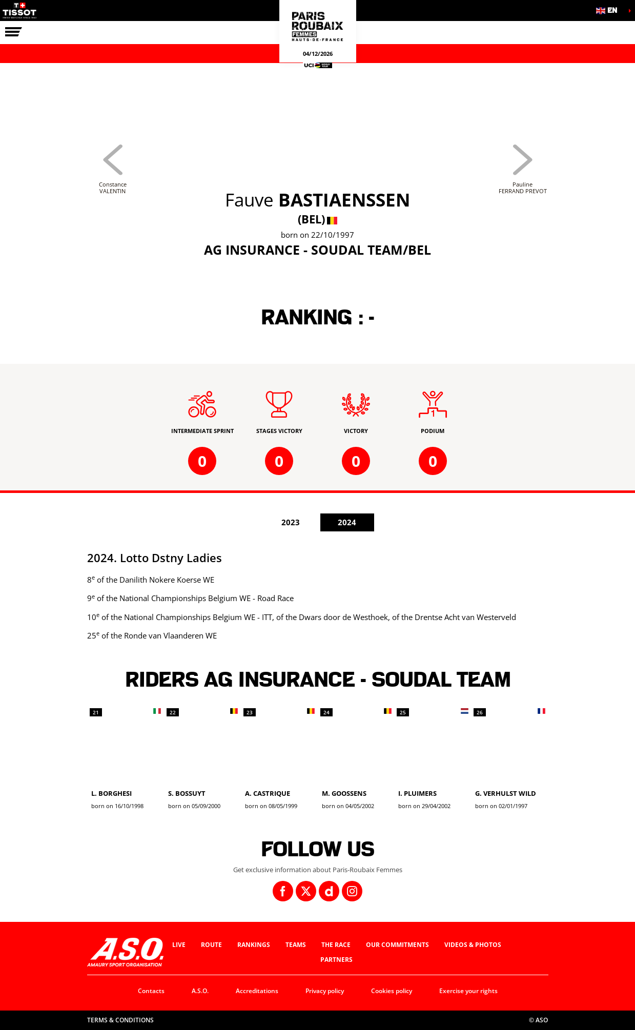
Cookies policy (391, 990)
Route (211, 944)
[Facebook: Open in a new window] (283, 891)
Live (179, 944)
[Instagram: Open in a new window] (352, 891)
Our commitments (397, 944)
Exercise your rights (468, 990)
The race (336, 944)
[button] (609, 10)
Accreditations (257, 990)
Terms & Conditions (120, 1020)
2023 (290, 522)
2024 (347, 522)
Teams (295, 944)
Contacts (151, 990)
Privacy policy (324, 990)
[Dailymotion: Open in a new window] (329, 891)
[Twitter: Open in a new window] (306, 891)
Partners (336, 959)
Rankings (253, 944)
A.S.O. (200, 990)
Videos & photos (472, 944)
